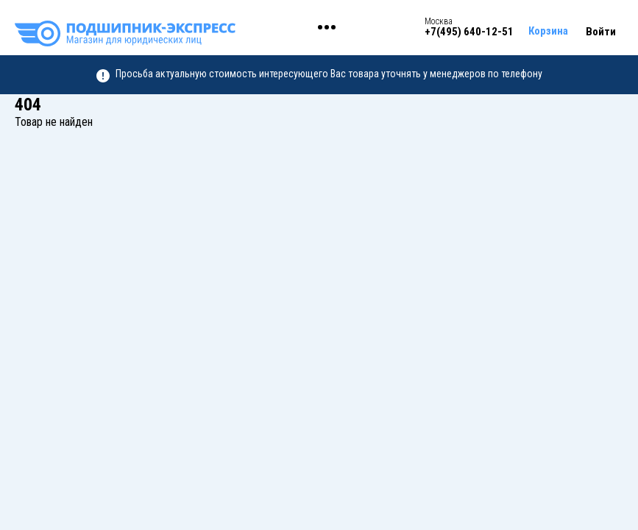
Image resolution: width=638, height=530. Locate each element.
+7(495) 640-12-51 (469, 31)
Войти (601, 31)
